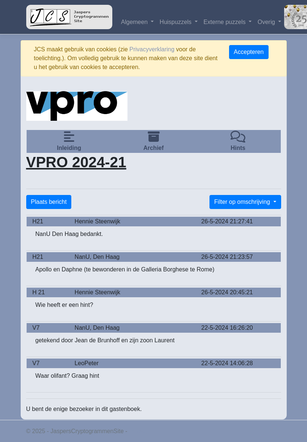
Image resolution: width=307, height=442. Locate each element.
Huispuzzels (176, 22)
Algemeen (135, 22)
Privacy (138, 431)
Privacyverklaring (151, 49)
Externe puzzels (225, 22)
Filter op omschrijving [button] (243, 202)
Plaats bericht (49, 202)
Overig (267, 22)
